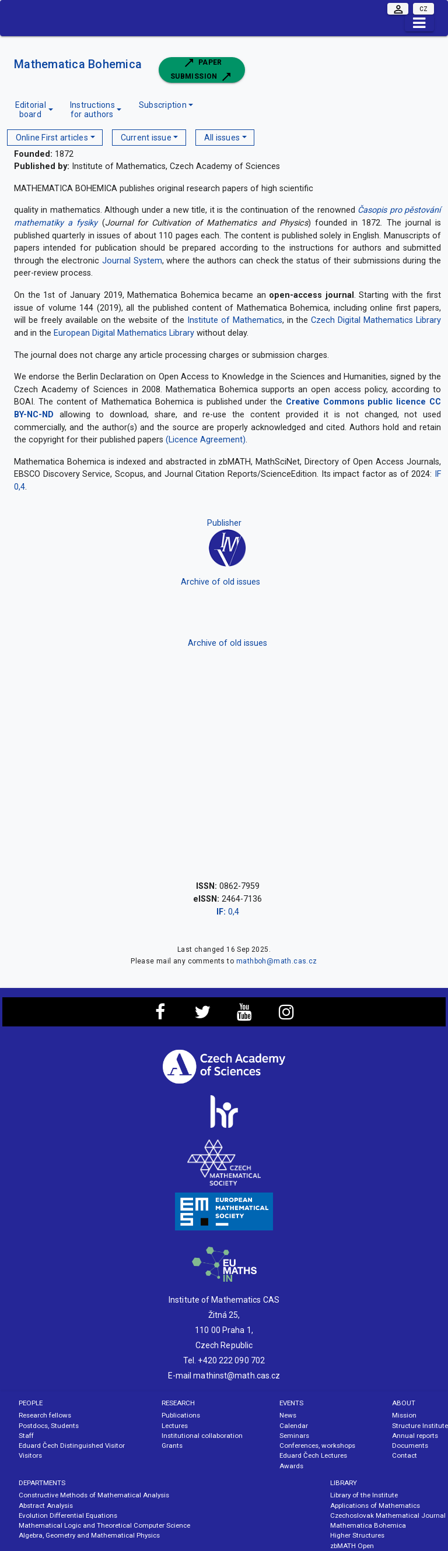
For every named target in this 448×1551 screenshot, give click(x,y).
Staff (26, 1436)
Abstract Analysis (46, 1505)
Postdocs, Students (49, 1426)
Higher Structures (357, 1535)
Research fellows (45, 1415)
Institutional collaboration (202, 1436)
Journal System (132, 261)
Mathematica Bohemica (79, 64)
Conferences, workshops (317, 1445)
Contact (404, 1455)
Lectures (175, 1426)
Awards (291, 1466)
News (287, 1415)
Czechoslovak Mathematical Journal (388, 1515)
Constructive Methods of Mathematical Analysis (94, 1495)
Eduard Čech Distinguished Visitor (72, 1445)
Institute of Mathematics (234, 320)
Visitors (30, 1455)
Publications (181, 1415)
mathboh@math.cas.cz (276, 961)
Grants (172, 1445)
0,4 (227, 912)
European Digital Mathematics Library (124, 333)
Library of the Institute (364, 1495)
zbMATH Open (352, 1546)
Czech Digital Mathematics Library (376, 320)
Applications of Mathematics (375, 1505)
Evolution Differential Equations (68, 1515)
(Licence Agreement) (206, 440)
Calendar (293, 1426)
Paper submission (201, 70)
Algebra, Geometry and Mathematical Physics (89, 1535)
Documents (410, 1445)
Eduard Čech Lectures (313, 1455)
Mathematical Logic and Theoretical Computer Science (104, 1525)
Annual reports (415, 1436)
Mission (404, 1415)
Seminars (294, 1436)
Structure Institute (420, 1426)
